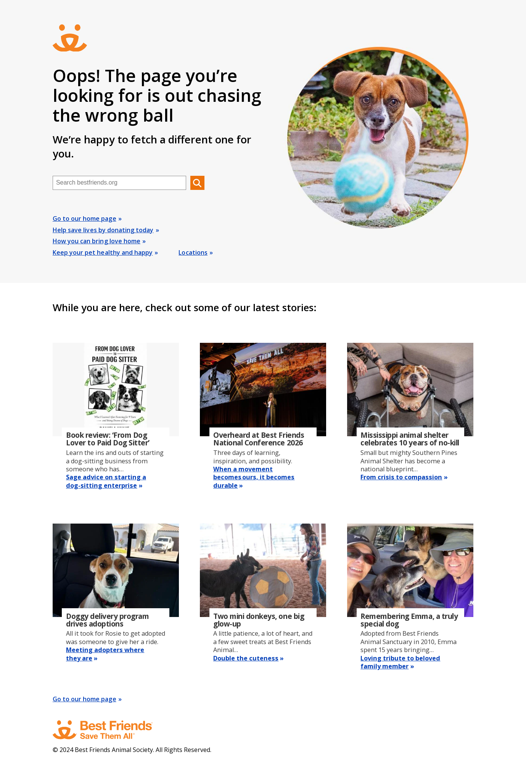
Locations (193, 252)
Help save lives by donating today (103, 230)
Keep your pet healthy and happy (103, 252)
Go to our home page (84, 218)
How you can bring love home (96, 241)
